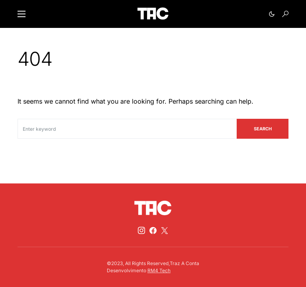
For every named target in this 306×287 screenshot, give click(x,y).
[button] (22, 14)
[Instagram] (141, 230)
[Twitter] (164, 230)
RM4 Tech (159, 270)
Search (263, 129)
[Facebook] (153, 230)
